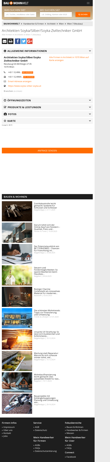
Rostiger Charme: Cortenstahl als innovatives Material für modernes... (47, 291)
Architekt (51, 23)
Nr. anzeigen (28, 72)
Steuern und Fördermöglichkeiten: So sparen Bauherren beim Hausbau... (46, 270)
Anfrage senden (47, 150)
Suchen (82, 14)
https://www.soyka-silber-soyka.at (24, 85)
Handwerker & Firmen (33, 23)
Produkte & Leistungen (22, 107)
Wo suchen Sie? (50, 10)
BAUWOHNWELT (12, 23)
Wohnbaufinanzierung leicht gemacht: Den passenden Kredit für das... (47, 376)
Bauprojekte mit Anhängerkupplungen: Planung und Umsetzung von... (46, 399)
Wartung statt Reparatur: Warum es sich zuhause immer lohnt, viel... (46, 355)
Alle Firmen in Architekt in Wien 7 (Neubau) (21, 34)
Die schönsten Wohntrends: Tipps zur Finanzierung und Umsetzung (47, 312)
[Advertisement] (47, 136)
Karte (10, 121)
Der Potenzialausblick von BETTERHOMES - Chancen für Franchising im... (46, 248)
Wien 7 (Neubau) (75, 23)
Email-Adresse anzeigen (19, 81)
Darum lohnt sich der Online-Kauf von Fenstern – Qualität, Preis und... (47, 226)
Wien (61, 23)
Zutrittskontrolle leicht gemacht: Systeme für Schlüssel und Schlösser (45, 205)
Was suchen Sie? (14, 10)
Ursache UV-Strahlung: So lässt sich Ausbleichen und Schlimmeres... (47, 333)
